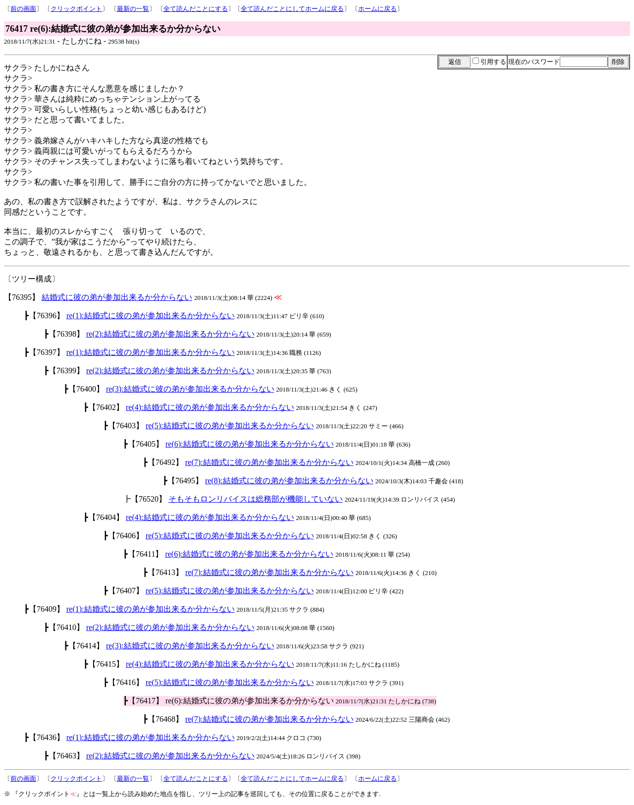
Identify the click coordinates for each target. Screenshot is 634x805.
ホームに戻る (377, 8)
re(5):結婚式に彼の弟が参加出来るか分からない (230, 425)
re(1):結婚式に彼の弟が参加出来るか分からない (150, 315)
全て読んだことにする (195, 8)
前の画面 (23, 8)
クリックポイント (76, 8)
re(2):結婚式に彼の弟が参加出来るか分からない (170, 334)
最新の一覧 (133, 8)
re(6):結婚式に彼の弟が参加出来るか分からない (249, 444)
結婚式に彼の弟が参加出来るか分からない (117, 297)
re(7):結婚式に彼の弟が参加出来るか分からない (269, 462)
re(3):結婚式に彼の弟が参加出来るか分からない (190, 389)
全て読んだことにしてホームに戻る (292, 8)
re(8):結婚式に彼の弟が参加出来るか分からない (289, 480)
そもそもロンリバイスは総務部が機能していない (255, 499)
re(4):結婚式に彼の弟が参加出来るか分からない (210, 407)
